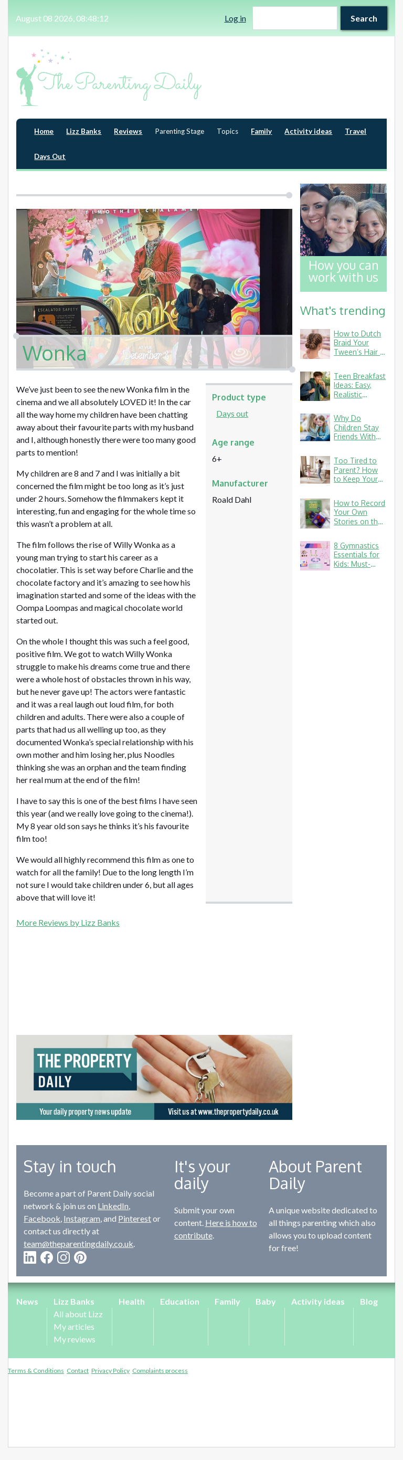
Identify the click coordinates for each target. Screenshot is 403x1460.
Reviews (128, 131)
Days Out (50, 156)
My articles (74, 1326)
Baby (266, 1301)
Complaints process (160, 1370)
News (27, 1301)
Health (132, 1301)
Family (261, 131)
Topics (227, 131)
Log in (235, 18)
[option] (154, 1077)
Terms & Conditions (36, 1370)
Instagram (81, 1218)
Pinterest (134, 1218)
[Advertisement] (154, 967)
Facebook (42, 1218)
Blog (369, 1301)
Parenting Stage (179, 131)
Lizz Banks (83, 131)
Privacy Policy (110, 1370)
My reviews (75, 1339)
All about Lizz (78, 1314)
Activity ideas (308, 131)
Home (44, 131)
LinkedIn (113, 1206)
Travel (355, 131)
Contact (78, 1370)
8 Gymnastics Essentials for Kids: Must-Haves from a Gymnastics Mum (356, 568)
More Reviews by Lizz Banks (68, 922)
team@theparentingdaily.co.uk (78, 1244)
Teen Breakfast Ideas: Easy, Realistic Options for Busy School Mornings (360, 399)
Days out (232, 413)
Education (179, 1301)
